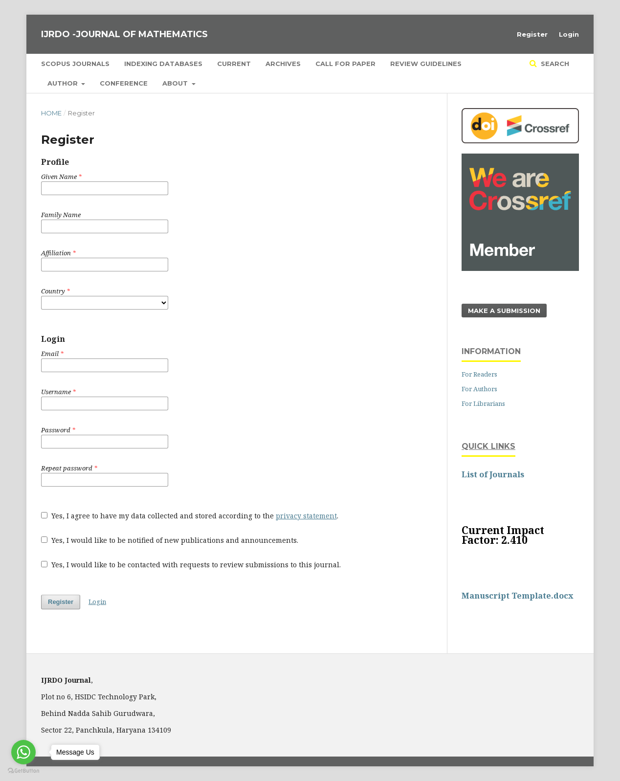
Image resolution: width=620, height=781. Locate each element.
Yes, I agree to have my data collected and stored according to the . (189, 515)
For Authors (479, 388)
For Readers (479, 374)
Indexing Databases (163, 63)
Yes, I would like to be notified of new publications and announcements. (169, 540)
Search (554, 63)
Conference (124, 83)
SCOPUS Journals (75, 63)
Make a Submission (504, 310)
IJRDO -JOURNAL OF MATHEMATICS (124, 34)
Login (569, 34)
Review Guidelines (426, 63)
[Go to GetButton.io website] (23, 771)
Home (51, 113)
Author (63, 83)
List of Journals (493, 474)
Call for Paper (345, 63)
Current (234, 63)
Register (532, 34)
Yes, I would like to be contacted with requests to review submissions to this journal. (191, 564)
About (176, 83)
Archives (283, 63)
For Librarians (483, 403)
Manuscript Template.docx (518, 595)
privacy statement (306, 515)
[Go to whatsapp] (23, 752)
